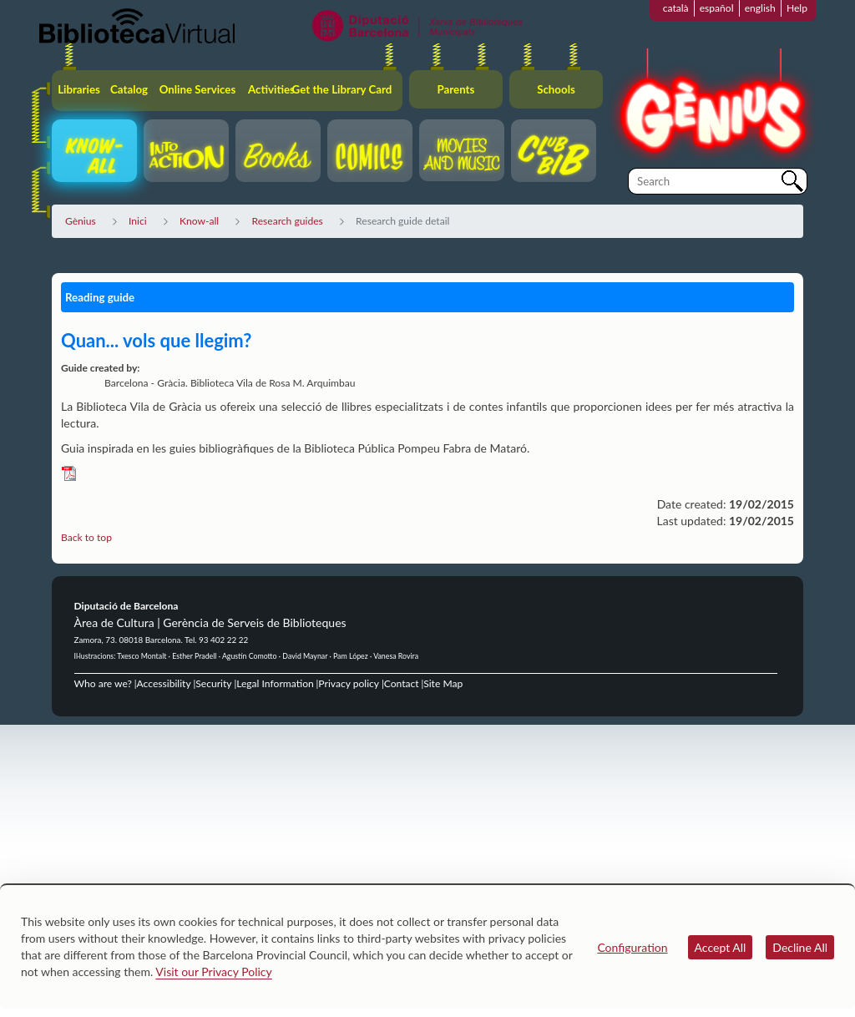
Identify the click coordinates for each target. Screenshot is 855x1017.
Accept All (720, 947)
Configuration (632, 947)
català (676, 8)
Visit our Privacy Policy (213, 971)
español (717, 8)
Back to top (86, 537)
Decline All (799, 947)
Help (797, 8)
